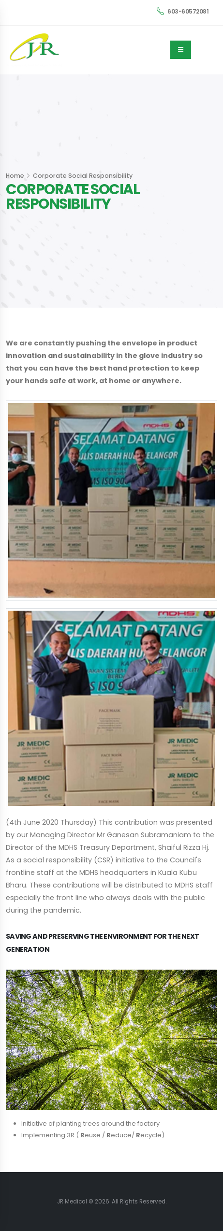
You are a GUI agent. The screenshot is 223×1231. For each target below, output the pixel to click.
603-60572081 (182, 11)
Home (15, 176)
